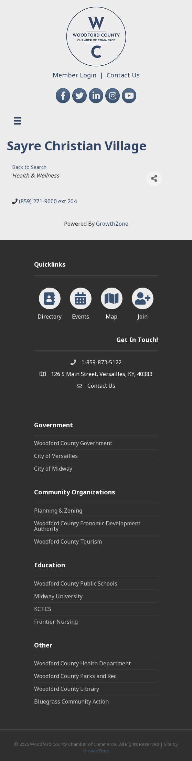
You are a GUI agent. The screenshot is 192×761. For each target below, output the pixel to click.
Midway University (58, 596)
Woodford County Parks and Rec (75, 676)
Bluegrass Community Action (71, 701)
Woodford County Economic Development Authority (87, 526)
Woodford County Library (66, 689)
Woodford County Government (73, 443)
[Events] (80, 302)
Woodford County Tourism (68, 541)
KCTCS (42, 609)
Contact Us (123, 75)
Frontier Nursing (56, 621)
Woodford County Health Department (82, 663)
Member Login (74, 75)
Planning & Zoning (58, 510)
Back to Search (29, 167)
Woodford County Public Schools (75, 583)
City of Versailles (56, 456)
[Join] (142, 302)
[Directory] (49, 302)
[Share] (154, 178)
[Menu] (17, 120)
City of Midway (53, 468)
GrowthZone (112, 223)
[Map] (111, 302)
